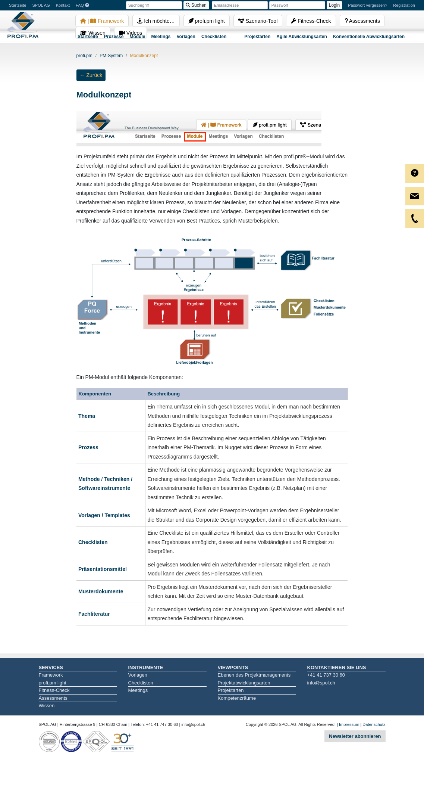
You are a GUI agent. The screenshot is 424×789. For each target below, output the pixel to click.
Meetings (160, 36)
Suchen (196, 5)
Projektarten (257, 36)
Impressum (349, 724)
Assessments (362, 21)
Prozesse (114, 36)
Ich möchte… (156, 21)
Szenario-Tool (258, 21)
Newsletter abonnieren (355, 736)
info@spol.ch (321, 683)
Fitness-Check (311, 21)
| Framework (102, 21)
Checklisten (213, 36)
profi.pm (84, 55)
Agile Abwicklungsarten (301, 36)
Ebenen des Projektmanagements (254, 675)
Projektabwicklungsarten (244, 683)
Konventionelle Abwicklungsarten (369, 36)
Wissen (47, 705)
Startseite (88, 36)
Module (137, 36)
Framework (51, 675)
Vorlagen (185, 36)
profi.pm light (206, 21)
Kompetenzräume (237, 698)
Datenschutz (373, 724)
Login (334, 5)
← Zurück (91, 75)
